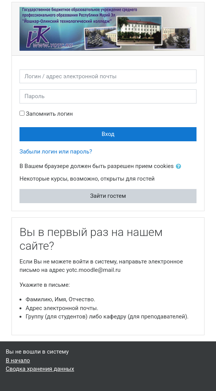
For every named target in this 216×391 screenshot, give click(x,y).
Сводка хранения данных (40, 368)
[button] (180, 166)
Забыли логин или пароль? (55, 151)
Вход (108, 134)
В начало (18, 360)
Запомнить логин (49, 113)
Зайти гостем (108, 195)
